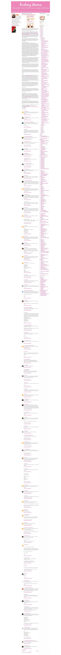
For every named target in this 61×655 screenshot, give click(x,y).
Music (41, 227)
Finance (42, 193)
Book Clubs (42, 157)
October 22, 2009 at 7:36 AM (27, 199)
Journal (42, 209)
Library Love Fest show (28, 96)
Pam (25, 129)
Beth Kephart (26, 194)
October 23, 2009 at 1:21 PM (27, 223)
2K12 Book (42, 141)
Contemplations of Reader (28, 587)
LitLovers (42, 289)
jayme (25, 573)
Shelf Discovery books (29, 75)
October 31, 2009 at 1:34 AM (27, 471)
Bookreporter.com (43, 284)
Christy (25, 500)
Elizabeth (26, 490)
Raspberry (26, 153)
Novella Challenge (43, 231)
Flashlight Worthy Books (44, 63)
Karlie (25, 225)
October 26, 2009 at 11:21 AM (27, 330)
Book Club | (24, 11)
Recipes (42, 239)
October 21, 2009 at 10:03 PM (27, 178)
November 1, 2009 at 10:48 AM (27, 498)
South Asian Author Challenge (45, 252)
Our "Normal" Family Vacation (45, 93)
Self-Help (42, 246)
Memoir (42, 218)
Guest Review (42, 201)
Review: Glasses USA (44, 98)
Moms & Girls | (35, 11)
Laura (25, 148)
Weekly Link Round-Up (44, 268)
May (41, 128)
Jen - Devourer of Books (28, 307)
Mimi (25, 242)
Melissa (26, 175)
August (42, 125)
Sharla (25, 463)
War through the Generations (44, 265)
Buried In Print (26, 627)
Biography (42, 152)
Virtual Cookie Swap (43, 264)
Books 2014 (42, 163)
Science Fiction (43, 245)
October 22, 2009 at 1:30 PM (27, 205)
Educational (42, 188)
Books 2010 (42, 160)
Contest (42, 178)
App (41, 144)
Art (41, 145)
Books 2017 (42, 166)
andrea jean (26, 580)
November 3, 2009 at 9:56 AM (27, 542)
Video (41, 262)
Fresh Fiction (42, 287)
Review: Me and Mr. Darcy (44, 82)
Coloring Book (42, 177)
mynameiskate (26, 514)
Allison (25, 247)
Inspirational (42, 206)
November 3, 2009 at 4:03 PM (27, 555)
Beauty (42, 150)
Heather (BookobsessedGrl (28, 435)
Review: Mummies (43, 66)
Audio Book (42, 146)
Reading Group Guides (43, 295)
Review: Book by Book (44, 53)
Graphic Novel (42, 199)
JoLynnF (26, 332)
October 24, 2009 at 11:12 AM (27, 277)
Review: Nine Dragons (44, 83)
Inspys (41, 207)
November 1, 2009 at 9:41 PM (27, 512)
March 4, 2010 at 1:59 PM (27, 643)
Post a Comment (24, 649)
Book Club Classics (43, 280)
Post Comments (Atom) (28, 652)
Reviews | (21, 11)
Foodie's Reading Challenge (44, 195)
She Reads (42, 247)
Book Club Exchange (43, 156)
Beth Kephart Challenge (44, 151)
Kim (25, 457)
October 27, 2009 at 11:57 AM (27, 343)
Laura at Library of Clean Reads (29, 345)
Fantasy (42, 191)
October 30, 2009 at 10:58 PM (27, 461)
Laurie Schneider (27, 340)
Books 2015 (42, 164)
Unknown (26, 544)
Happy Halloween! (43, 42)
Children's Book (43, 172)
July (41, 126)
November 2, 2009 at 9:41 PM (27, 533)
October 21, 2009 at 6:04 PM (27, 139)
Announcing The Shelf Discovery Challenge (28, 14)
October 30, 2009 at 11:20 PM (27, 466)
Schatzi (25, 594)
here (31, 77)
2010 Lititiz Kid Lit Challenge (44, 140)
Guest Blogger (42, 200)
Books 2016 (42, 165)
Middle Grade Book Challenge (44, 222)
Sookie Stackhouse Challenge (44, 251)
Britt (25, 417)
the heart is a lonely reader (28, 527)
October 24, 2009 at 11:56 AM (27, 282)
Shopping (42, 249)
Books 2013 (42, 162)
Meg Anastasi (26, 535)
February (42, 131)
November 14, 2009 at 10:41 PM (28, 585)
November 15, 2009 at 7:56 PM (27, 592)
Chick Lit (42, 171)
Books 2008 (42, 158)
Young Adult (36, 106)
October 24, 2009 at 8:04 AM (27, 272)
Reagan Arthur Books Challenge (45, 237)
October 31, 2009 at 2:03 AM (27, 482)
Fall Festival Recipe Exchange (45, 94)
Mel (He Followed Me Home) (28, 290)
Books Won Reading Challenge (45, 168)
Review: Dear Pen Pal (44, 49)
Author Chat (42, 147)
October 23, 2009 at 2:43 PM (27, 240)
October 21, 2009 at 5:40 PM (27, 134)
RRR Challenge (43, 244)
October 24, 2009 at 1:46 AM (27, 253)
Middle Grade (25, 106)
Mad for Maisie (43, 213)
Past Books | (14, 11)
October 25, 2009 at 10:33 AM (27, 288)
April (42, 129)
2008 (41, 133)
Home (42, 11)
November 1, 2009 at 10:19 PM (27, 520)
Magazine (42, 214)
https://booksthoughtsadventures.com (29, 640)
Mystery (42, 228)
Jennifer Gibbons (27, 359)
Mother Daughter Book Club (44, 290)
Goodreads (42, 288)
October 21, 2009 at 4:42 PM (27, 127)
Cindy (25, 522)
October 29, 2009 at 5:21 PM (27, 439)
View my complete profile (15, 24)
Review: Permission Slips (44, 54)
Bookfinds (42, 283)
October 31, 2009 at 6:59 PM (27, 493)
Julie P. (18, 14)
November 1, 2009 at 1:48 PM (27, 507)
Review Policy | (39, 11)
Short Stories (42, 250)
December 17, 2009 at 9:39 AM (27, 604)
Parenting (42, 234)
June (42, 127)
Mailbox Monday (43, 215)
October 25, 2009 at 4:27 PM (27, 310)
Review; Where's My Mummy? (45, 95)
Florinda (26, 111)
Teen (41, 256)
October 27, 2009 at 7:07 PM (27, 357)
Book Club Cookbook (43, 281)
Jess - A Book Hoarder (27, 163)
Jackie (25, 300)
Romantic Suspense (43, 243)
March (42, 130)
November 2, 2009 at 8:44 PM (27, 525)
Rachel (25, 382)
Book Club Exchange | (29, 11)
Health (41, 202)
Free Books (42, 196)
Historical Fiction (43, 203)
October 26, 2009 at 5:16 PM (27, 338)
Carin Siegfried (26, 613)
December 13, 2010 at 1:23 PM (27, 648)
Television (42, 257)
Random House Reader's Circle (45, 293)
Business (42, 170)
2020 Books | (18, 11)
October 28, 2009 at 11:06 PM (27, 380)
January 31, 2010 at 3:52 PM (27, 638)
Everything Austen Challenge (44, 190)
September (42, 124)
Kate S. (25, 207)
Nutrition (42, 232)
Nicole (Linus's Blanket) (28, 180)
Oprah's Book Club (43, 292)
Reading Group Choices (44, 294)
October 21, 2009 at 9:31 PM (27, 173)
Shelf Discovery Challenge (31, 106)
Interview (42, 208)
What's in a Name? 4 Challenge (45, 271)
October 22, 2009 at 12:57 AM (27, 192)
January (42, 132)
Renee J (26, 509)
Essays (42, 189)
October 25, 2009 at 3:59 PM (27, 305)
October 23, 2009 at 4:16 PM (27, 245)
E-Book (42, 187)
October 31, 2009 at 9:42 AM (27, 488)
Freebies (42, 197)
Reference (42, 240)
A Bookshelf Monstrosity (28, 136)
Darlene (26, 255)
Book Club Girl (26, 158)
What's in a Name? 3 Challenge (45, 269)
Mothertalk (42, 225)
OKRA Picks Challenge (44, 233)
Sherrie (25, 351)
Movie (41, 226)
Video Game (42, 263)
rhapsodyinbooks (27, 141)
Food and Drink (43, 194)
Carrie (25, 274)
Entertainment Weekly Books (44, 286)
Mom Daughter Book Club (44, 224)
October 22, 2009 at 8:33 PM (27, 212)
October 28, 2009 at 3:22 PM (27, 367)
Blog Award (42, 153)
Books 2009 (42, 159)
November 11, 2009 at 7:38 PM (27, 578)
